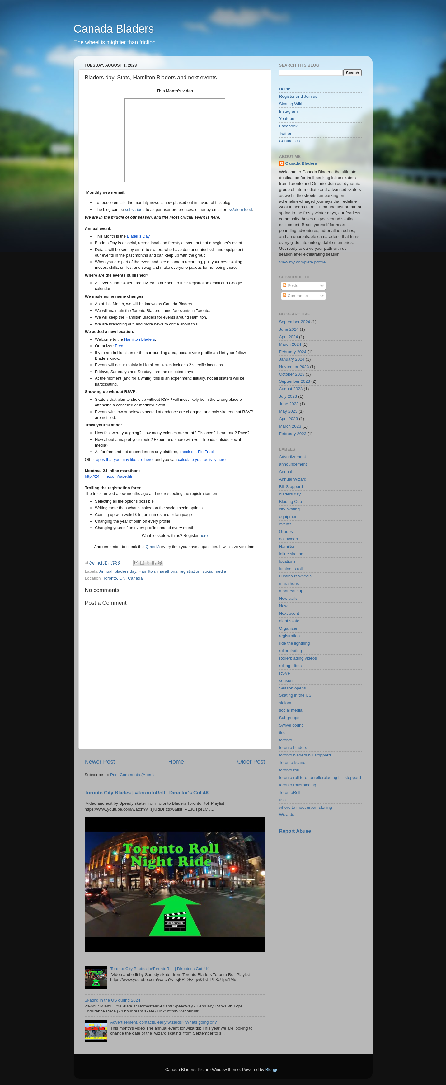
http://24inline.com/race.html (110, 476)
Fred (119, 346)
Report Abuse (295, 831)
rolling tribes (290, 665)
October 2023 (292, 374)
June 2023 (289, 403)
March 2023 (290, 426)
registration (190, 571)
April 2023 (288, 418)
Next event (289, 613)
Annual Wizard (293, 479)
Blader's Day (138, 236)
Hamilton (146, 571)
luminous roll (291, 568)
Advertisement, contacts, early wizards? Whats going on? (163, 1022)
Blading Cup (290, 501)
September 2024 (294, 322)
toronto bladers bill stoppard (305, 755)
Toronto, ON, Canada (123, 578)
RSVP (285, 673)
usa (282, 800)
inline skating (291, 554)
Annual (105, 571)
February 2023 (293, 433)
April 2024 (288, 336)
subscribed (135, 209)
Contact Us (289, 141)
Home (176, 761)
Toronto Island (292, 762)
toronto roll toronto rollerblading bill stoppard (320, 777)
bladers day (125, 571)
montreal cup (291, 591)
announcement (293, 464)
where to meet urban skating (305, 807)
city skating (289, 509)
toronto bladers (293, 747)
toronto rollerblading (297, 785)
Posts (290, 285)
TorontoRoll (289, 792)
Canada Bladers (114, 28)
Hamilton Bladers (139, 339)
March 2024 (290, 344)
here (204, 535)
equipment (289, 516)
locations (287, 561)
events (285, 524)
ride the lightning (294, 643)
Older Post (251, 761)
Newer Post (100, 761)
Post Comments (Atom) (132, 774)
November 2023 (294, 366)
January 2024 (292, 359)
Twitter (285, 133)
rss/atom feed (240, 209)
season (286, 680)
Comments (295, 295)
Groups (286, 531)
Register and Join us (298, 96)
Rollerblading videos (298, 658)
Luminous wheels (295, 576)
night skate (289, 620)
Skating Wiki (290, 104)
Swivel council (292, 725)
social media (214, 571)
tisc (282, 732)
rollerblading (290, 650)
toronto (285, 740)
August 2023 (291, 388)
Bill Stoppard (291, 486)
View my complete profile (302, 262)
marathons (167, 571)
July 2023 (288, 396)
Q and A (153, 546)
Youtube (286, 118)
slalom (285, 702)
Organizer (288, 628)
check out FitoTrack (197, 451)
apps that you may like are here (124, 459)
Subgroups (289, 717)
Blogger (272, 1069)
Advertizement (292, 456)
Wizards (286, 814)
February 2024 (293, 351)
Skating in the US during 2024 (112, 1000)
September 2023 (294, 381)
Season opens (292, 688)
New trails (288, 598)
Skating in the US (295, 695)
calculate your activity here (202, 459)
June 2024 (289, 329)
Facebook (288, 126)
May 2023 (288, 411)
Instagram (288, 111)
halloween (288, 539)
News (284, 606)
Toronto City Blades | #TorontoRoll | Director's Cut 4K (147, 792)
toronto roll (289, 770)
